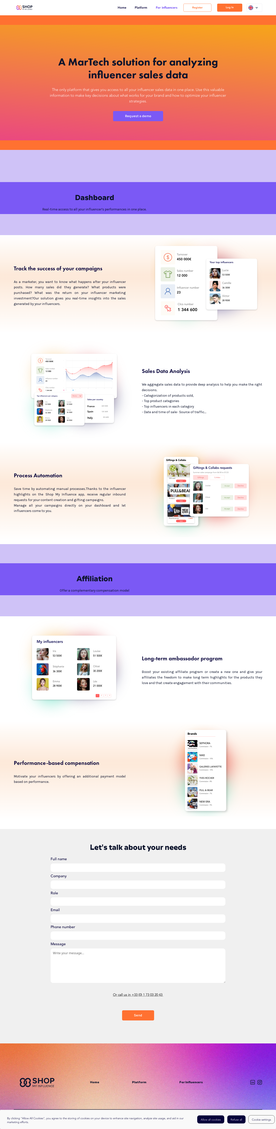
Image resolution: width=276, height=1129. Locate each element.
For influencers (166, 8)
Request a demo (138, 116)
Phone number (63, 927)
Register (197, 7)
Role (54, 893)
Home (122, 8)
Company (59, 876)
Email (55, 909)
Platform (141, 8)
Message (58, 944)
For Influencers (191, 1082)
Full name (59, 859)
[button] (254, 8)
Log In (230, 7)
